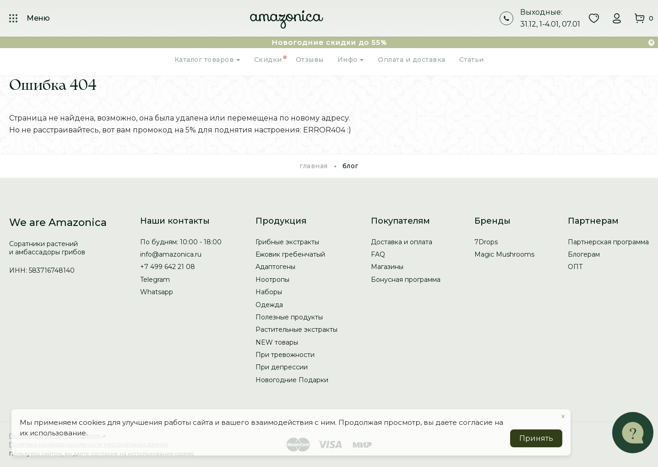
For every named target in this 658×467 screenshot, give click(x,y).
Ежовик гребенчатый (290, 254)
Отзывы (310, 59)
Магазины (387, 267)
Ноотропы (272, 279)
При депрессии (282, 367)
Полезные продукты (289, 317)
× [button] (563, 416)
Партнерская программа (608, 242)
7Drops (486, 242)
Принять (536, 438)
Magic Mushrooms (504, 254)
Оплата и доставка (412, 59)
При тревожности (285, 355)
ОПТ (575, 267)
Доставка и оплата (401, 242)
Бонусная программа (405, 279)
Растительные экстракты (296, 329)
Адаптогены (275, 267)
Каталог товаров (207, 59)
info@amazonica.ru (170, 254)
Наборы (269, 292)
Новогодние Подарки (292, 380)
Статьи (471, 59)
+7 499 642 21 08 (167, 267)
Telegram (155, 279)
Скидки (268, 59)
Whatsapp (156, 292)
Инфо (350, 59)
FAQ (378, 254)
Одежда (269, 305)
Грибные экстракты (287, 242)
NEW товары (277, 342)
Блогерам (584, 254)
